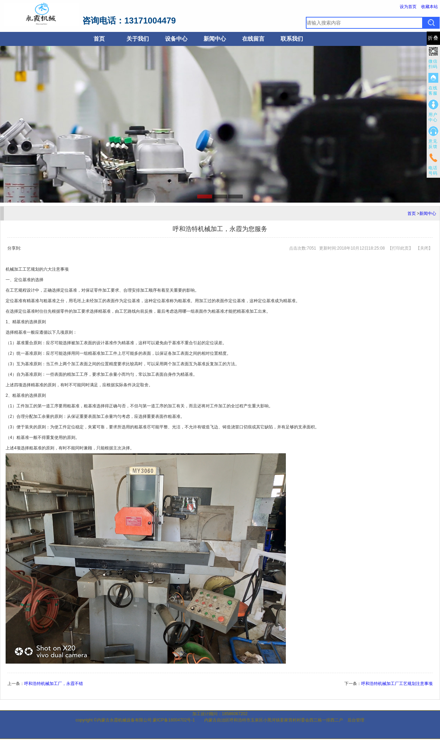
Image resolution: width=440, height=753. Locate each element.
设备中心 (176, 39)
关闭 (424, 248)
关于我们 (137, 39)
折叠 (433, 38)
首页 (99, 39)
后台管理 (356, 720)
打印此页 (400, 248)
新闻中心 (215, 39)
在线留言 (253, 39)
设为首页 (408, 6)
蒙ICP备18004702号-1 (174, 720)
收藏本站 (429, 6)
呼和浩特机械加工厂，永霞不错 (53, 683)
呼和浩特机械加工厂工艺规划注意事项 (397, 683)
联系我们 (292, 39)
